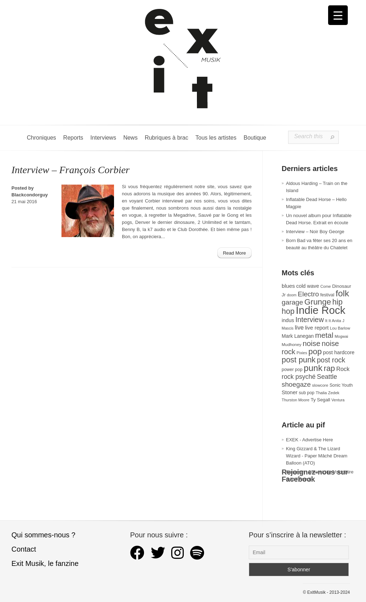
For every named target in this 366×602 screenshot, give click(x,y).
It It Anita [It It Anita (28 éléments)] (333, 320)
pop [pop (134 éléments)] (315, 351)
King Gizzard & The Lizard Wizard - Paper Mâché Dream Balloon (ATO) (316, 456)
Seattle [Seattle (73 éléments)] (327, 376)
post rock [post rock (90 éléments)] (331, 360)
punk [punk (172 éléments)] (313, 368)
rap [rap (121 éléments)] (329, 368)
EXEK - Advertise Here (309, 439)
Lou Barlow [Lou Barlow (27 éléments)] (340, 328)
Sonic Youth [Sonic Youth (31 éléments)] (341, 385)
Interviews (103, 138)
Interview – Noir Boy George (315, 231)
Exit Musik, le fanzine (45, 563)
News (130, 138)
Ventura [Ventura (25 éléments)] (338, 400)
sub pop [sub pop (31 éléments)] (307, 392)
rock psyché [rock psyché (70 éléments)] (299, 376)
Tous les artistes (216, 138)
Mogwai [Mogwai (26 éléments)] (341, 336)
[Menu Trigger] (338, 15)
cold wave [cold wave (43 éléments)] (307, 286)
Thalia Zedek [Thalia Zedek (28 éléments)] (327, 393)
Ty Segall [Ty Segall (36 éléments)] (320, 399)
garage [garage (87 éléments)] (292, 302)
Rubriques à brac (166, 138)
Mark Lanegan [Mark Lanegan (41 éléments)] (298, 336)
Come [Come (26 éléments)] (325, 286)
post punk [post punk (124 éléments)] (299, 359)
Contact (23, 549)
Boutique (254, 138)
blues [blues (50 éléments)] (288, 286)
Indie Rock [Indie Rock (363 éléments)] (321, 310)
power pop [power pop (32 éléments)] (292, 369)
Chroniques (41, 138)
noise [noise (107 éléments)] (312, 343)
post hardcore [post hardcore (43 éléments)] (339, 352)
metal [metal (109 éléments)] (324, 335)
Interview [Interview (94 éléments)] (309, 319)
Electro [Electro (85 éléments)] (308, 294)
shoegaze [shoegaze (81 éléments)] (296, 384)
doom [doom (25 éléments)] (292, 295)
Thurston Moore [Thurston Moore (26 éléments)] (296, 400)
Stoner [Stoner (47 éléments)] (289, 392)
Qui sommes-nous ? (43, 535)
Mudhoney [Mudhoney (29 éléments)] (291, 344)
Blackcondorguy (29, 194)
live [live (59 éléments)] (299, 327)
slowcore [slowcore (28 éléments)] (320, 385)
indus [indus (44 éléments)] (288, 320)
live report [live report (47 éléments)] (316, 328)
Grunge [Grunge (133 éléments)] (318, 301)
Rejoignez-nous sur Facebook (315, 475)
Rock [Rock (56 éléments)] (343, 369)
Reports (73, 138)
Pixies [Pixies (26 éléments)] (302, 353)
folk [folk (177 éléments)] (342, 293)
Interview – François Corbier (70, 169)
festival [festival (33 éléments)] (327, 294)
